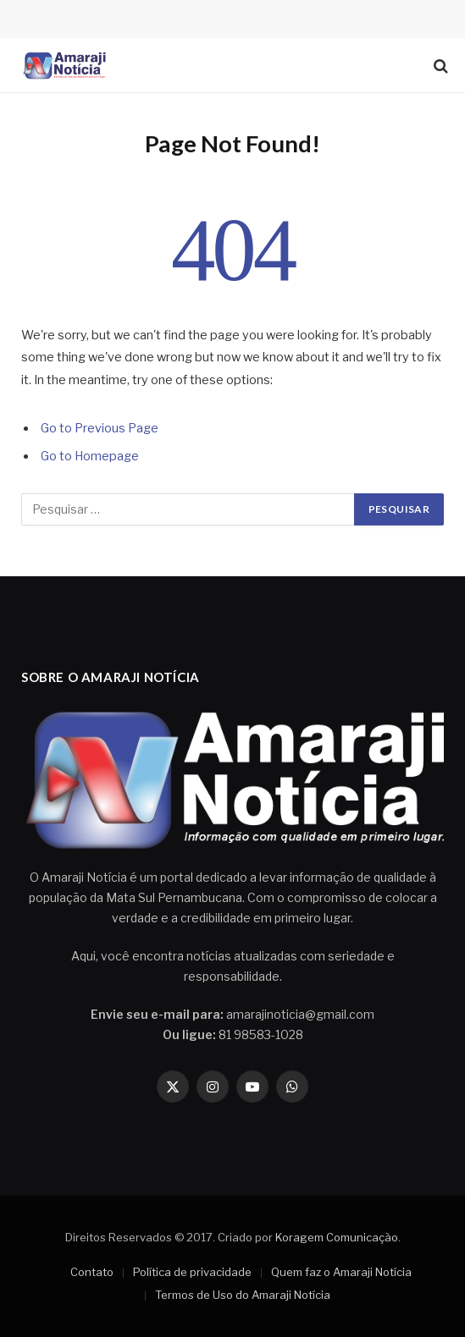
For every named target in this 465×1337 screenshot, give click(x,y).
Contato (91, 1272)
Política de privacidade (192, 1272)
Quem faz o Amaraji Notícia (341, 1272)
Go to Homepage (90, 456)
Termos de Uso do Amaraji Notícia (242, 1294)
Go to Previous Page (99, 428)
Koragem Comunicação (336, 1237)
